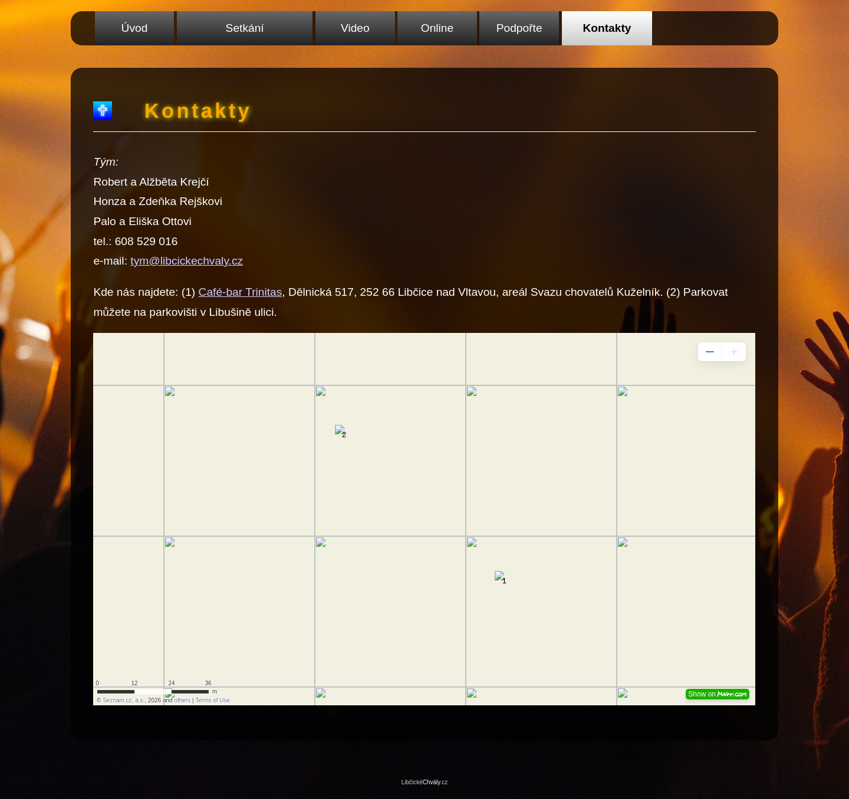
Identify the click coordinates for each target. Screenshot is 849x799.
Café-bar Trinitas (240, 292)
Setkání (245, 28)
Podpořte (519, 28)
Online (437, 28)
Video (355, 28)
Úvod (134, 28)
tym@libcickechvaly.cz (186, 261)
